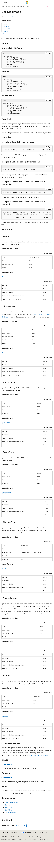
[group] (27, 150)
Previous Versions (16, 837)
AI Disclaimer (5, 837)
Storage (27, 6)
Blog (24, 837)
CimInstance (6, 764)
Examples (6, 29)
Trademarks (31, 839)
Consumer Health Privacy (8, 839)
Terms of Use (22, 839)
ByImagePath (6, 492)
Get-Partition (9, 807)
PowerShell (19, 6)
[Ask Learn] (47, 6)
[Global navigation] (2, 2)
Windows (10, 6)
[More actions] (51, 6)
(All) (3, 277)
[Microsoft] (27, 2)
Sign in (51, 2)
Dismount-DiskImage (11, 802)
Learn (3, 6)
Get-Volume (8, 810)
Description (6, 26)
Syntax (5, 24)
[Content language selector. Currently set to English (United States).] (9, 832)
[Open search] (46, 2)
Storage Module (11, 17)
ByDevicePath (6, 422)
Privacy (39, 837)
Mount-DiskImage (10, 812)
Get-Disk (7, 805)
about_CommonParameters (38, 755)
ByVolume (5, 716)
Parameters (7, 31)
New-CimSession (37, 314)
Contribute (32, 837)
